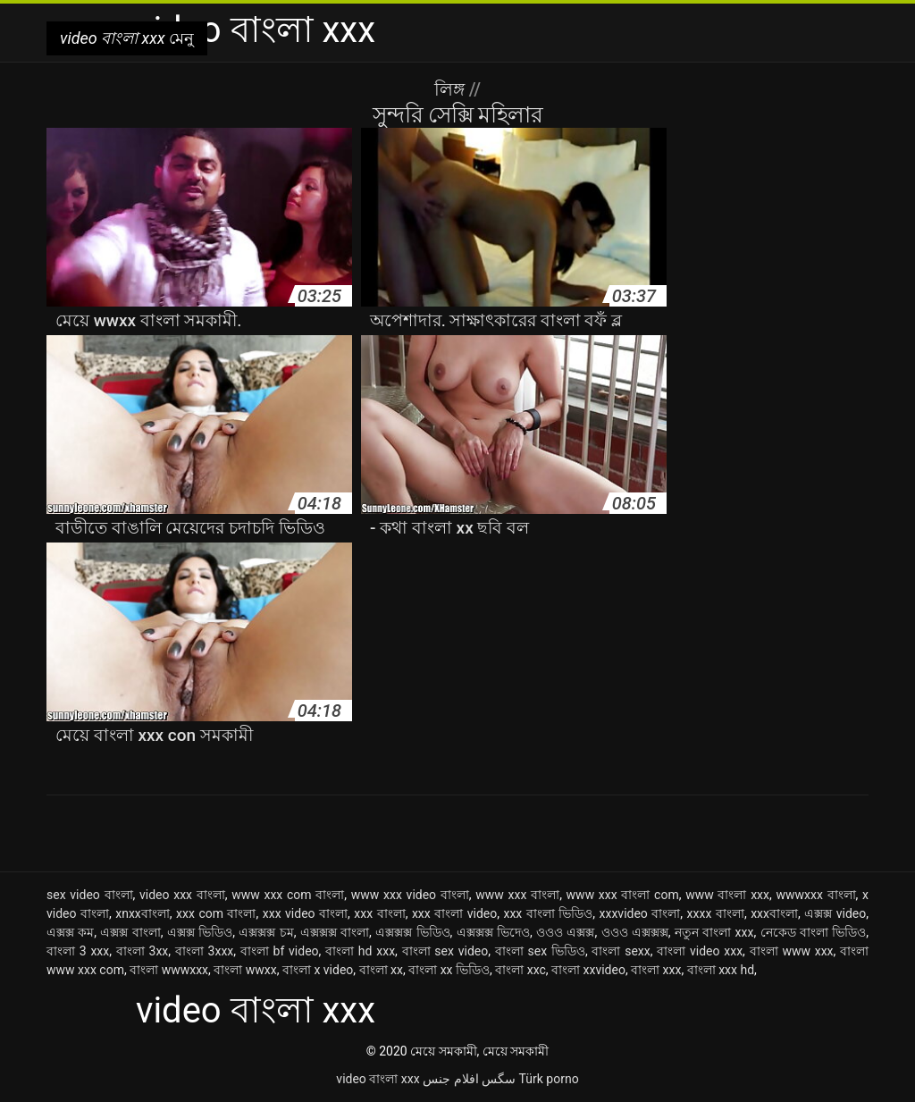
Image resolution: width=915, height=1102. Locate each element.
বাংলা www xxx (792, 951)
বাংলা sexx (621, 951)
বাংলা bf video (279, 951)
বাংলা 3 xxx (77, 951)
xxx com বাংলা (216, 913)
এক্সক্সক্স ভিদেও (493, 932)
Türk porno (549, 1079)
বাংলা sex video (445, 951)
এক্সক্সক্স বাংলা (334, 932)
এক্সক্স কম (70, 932)
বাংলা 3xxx (204, 951)
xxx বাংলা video (454, 913)
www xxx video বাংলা (410, 894)
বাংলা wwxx (245, 970)
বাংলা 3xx (142, 951)
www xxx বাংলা (517, 894)
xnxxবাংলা (142, 913)
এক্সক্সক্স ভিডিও (412, 932)
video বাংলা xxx (377, 1079)
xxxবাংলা (774, 913)
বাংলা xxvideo (588, 970)
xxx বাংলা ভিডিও (547, 913)
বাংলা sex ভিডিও (540, 951)
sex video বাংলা (89, 894)
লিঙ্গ (451, 89)
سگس (499, 1079)
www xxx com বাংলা (287, 894)
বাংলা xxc (520, 970)
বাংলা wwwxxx (169, 970)
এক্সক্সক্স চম (266, 932)
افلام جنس (450, 1079)
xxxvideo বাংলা (640, 913)
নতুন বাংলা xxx (714, 932)
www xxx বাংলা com (623, 894)
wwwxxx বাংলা (815, 894)
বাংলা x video (317, 970)
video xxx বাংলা (182, 894)
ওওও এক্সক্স (565, 932)
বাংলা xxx (656, 970)
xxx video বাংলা (305, 913)
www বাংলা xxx (727, 894)
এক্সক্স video (835, 913)
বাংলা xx (381, 970)
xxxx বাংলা (715, 913)
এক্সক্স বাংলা (130, 932)
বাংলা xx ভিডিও (449, 970)
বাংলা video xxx (700, 951)
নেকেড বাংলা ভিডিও (813, 932)
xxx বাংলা (379, 913)
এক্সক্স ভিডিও (199, 932)
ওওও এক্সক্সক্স (634, 932)
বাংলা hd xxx (360, 951)
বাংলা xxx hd (720, 970)
